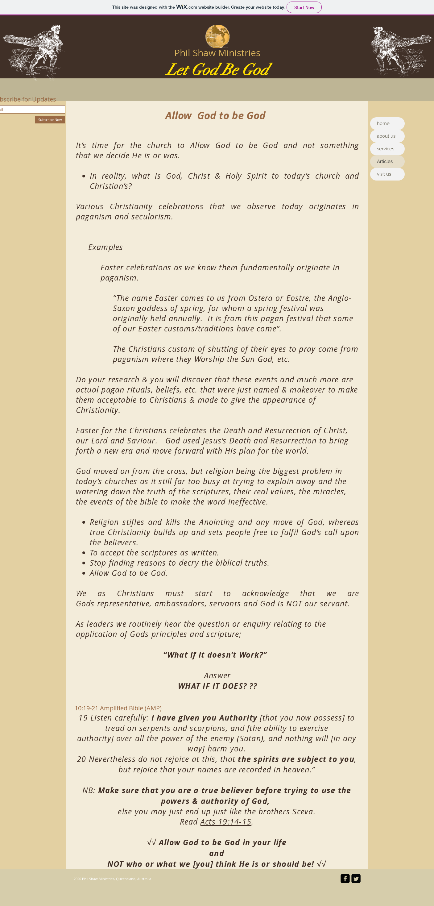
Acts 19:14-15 (225, 822)
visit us (384, 174)
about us (386, 136)
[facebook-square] (345, 878)
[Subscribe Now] (50, 119)
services (385, 149)
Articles (385, 161)
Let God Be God (217, 70)
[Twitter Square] (356, 878)
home (383, 123)
